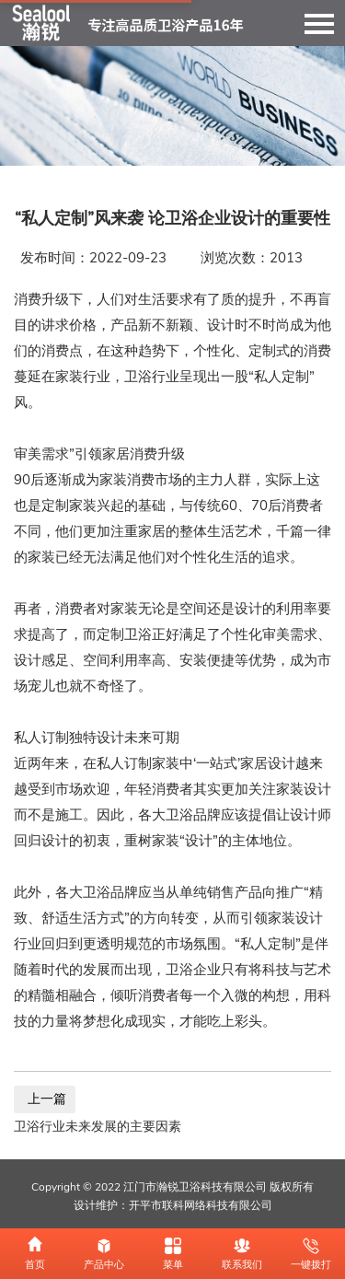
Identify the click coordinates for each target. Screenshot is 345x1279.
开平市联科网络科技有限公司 (200, 1205)
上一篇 (44, 1099)
